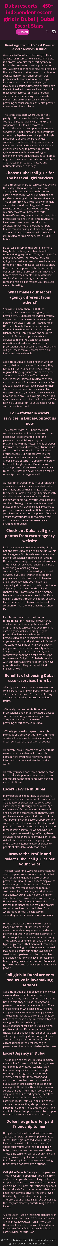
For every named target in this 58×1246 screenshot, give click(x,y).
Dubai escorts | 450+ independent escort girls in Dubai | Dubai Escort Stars (29, 15)
